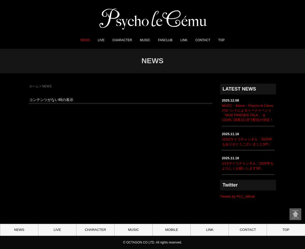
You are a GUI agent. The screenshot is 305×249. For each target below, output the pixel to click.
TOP (221, 40)
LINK (184, 40)
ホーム (34, 86)
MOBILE (171, 230)
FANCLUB (165, 40)
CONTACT (202, 40)
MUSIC (145, 40)
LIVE (101, 40)
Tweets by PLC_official (237, 196)
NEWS (85, 40)
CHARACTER (122, 40)
